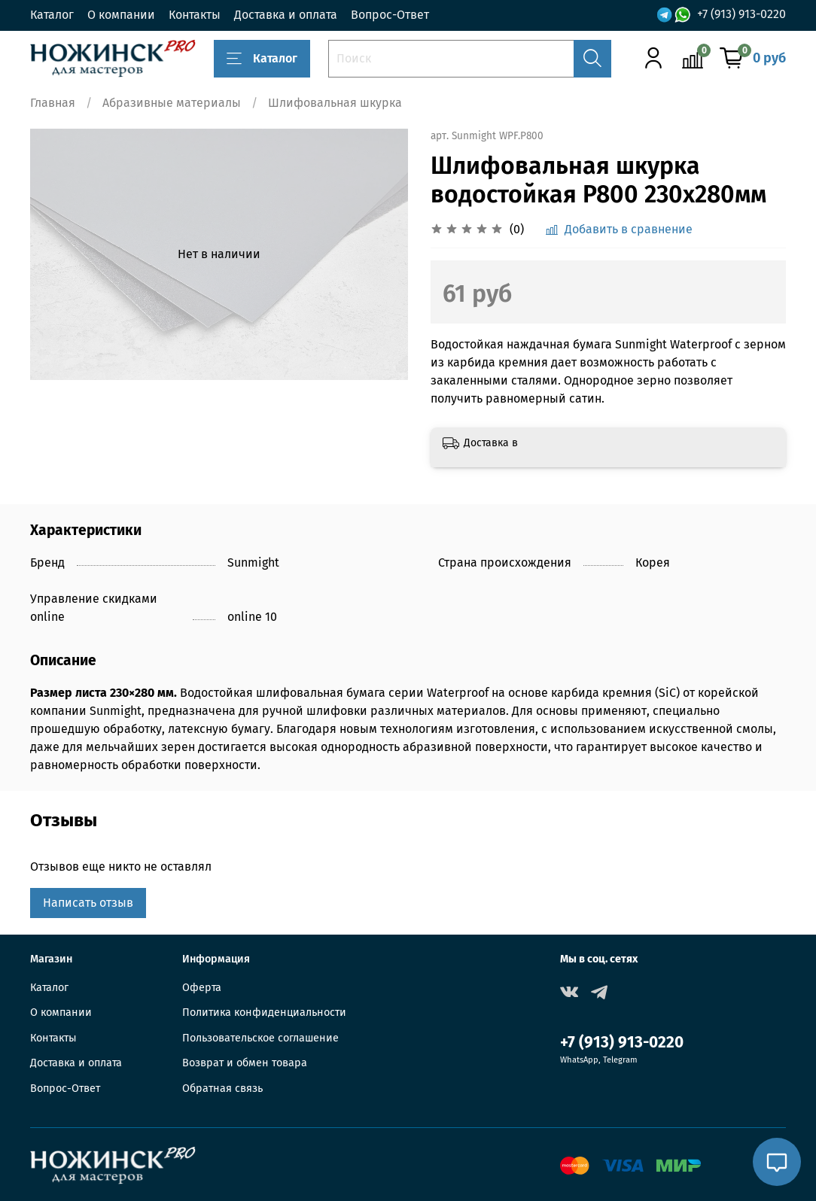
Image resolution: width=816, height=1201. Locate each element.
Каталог (52, 15)
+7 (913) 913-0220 (741, 15)
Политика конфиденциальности (264, 1012)
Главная (52, 103)
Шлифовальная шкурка (335, 103)
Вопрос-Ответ (390, 15)
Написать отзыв (88, 902)
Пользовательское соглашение (260, 1038)
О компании (121, 15)
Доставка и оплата (285, 15)
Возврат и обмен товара (244, 1063)
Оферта (201, 987)
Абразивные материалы (171, 103)
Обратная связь (222, 1088)
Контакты (195, 15)
